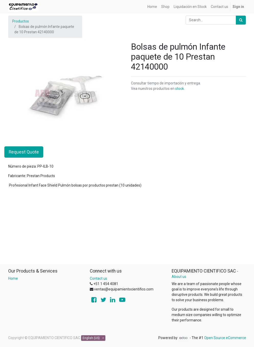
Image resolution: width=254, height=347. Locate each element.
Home (13, 278)
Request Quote (24, 152)
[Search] (241, 20)
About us (179, 277)
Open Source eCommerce (225, 338)
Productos (20, 21)
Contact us (98, 278)
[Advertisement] (127, 228)
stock (179, 88)
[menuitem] (152, 7)
